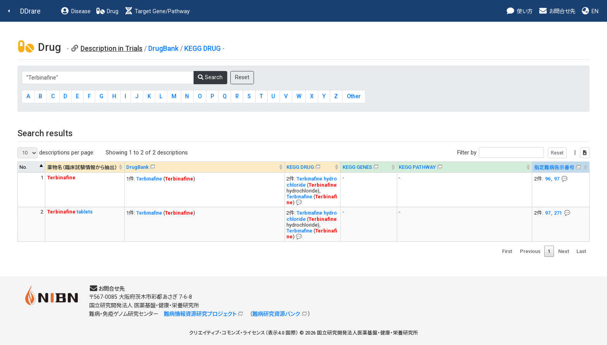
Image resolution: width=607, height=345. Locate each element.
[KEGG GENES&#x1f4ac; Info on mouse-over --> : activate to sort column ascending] (369, 167)
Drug (107, 11)
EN (589, 11)
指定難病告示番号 (554, 167)
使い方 (519, 11)
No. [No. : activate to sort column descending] (23, 167)
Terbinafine (149, 179)
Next (563, 251)
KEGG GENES (357, 167)
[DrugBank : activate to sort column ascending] (204, 167)
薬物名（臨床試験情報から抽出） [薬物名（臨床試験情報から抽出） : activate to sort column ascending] (82, 167)
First (507, 251)
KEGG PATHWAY (417, 167)
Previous (530, 251)
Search (210, 77)
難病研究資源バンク (276, 314)
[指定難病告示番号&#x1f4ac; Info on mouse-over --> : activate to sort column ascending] (561, 167)
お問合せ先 (556, 11)
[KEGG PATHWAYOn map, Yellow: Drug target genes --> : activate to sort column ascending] (464, 167)
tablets (70, 212)
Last (581, 251)
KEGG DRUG (202, 48)
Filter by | (523, 152)
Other (354, 96)
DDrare (30, 11)
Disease (75, 11)
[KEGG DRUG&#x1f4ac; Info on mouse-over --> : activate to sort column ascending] (313, 167)
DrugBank (163, 48)
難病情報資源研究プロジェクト (200, 314)
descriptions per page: (55, 152)
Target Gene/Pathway (157, 11)
